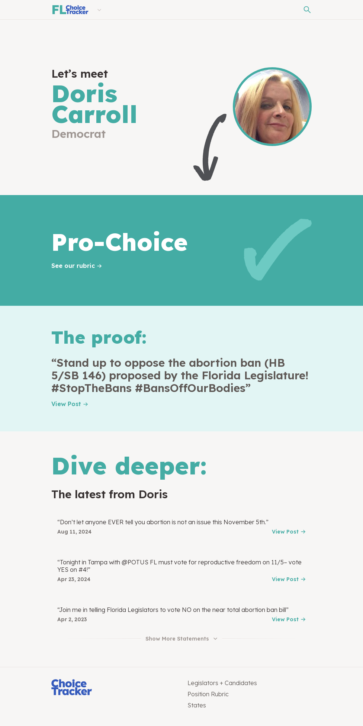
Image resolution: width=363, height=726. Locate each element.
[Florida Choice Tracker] (70, 9)
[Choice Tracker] (113, 688)
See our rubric (73, 265)
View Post (66, 404)
